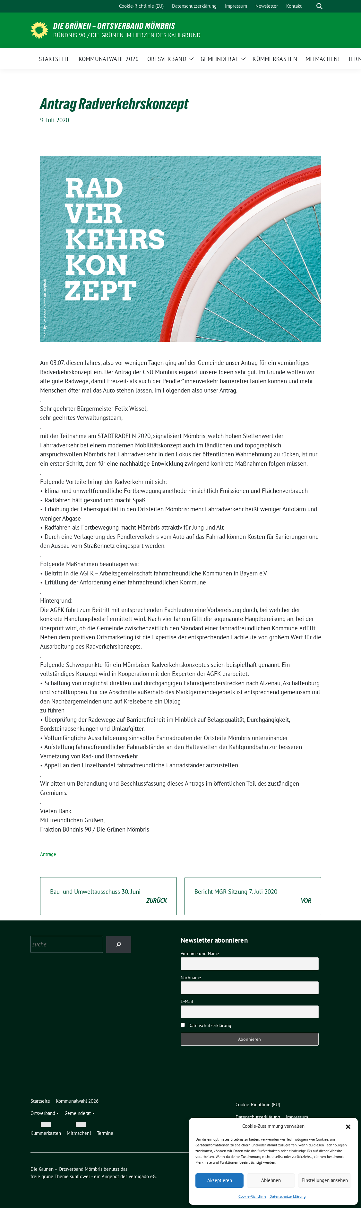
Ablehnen (271, 1180)
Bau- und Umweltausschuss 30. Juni (108, 896)
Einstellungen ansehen (325, 1180)
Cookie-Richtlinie (252, 1196)
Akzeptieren (219, 1180)
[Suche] (310, 6)
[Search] (119, 944)
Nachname (191, 977)
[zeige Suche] (319, 6)
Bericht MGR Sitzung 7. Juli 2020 (252, 896)
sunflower (80, 1176)
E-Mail (187, 1001)
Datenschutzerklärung (287, 1196)
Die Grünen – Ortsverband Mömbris (114, 26)
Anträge (48, 854)
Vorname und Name (200, 953)
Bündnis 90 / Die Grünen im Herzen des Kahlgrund (127, 35)
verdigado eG (142, 1176)
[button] (348, 1126)
